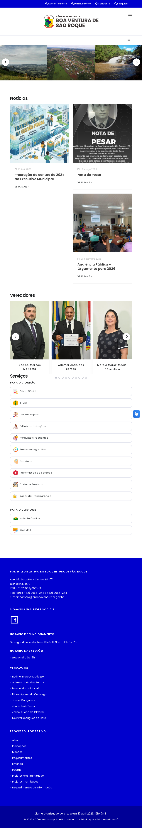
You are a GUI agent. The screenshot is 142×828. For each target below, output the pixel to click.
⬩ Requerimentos (21, 758)
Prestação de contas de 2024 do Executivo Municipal (39, 176)
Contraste (102, 3)
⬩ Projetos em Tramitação (27, 776)
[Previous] (5, 62)
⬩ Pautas (15, 770)
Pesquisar (121, 3)
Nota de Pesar (89, 174)
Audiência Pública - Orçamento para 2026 (96, 266)
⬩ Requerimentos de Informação (31, 787)
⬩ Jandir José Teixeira (23, 706)
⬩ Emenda (16, 764)
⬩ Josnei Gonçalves (22, 700)
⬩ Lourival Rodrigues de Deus (28, 718)
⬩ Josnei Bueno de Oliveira (27, 712)
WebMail (22, 530)
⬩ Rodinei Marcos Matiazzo (27, 676)
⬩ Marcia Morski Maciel (24, 688)
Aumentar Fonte (56, 3)
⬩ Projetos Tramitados (24, 781)
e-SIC (20, 403)
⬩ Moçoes (16, 752)
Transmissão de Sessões (32, 472)
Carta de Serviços (28, 484)
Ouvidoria (22, 461)
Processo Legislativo (29, 449)
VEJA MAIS (22, 186)
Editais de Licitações (29, 426)
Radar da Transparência (32, 496)
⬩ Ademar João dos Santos (27, 682)
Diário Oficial (24, 391)
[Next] (136, 62)
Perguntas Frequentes (30, 437)
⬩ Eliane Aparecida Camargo (28, 694)
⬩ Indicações (18, 746)
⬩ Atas (14, 740)
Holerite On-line (26, 518)
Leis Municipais (26, 414)
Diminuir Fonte (81, 3)
